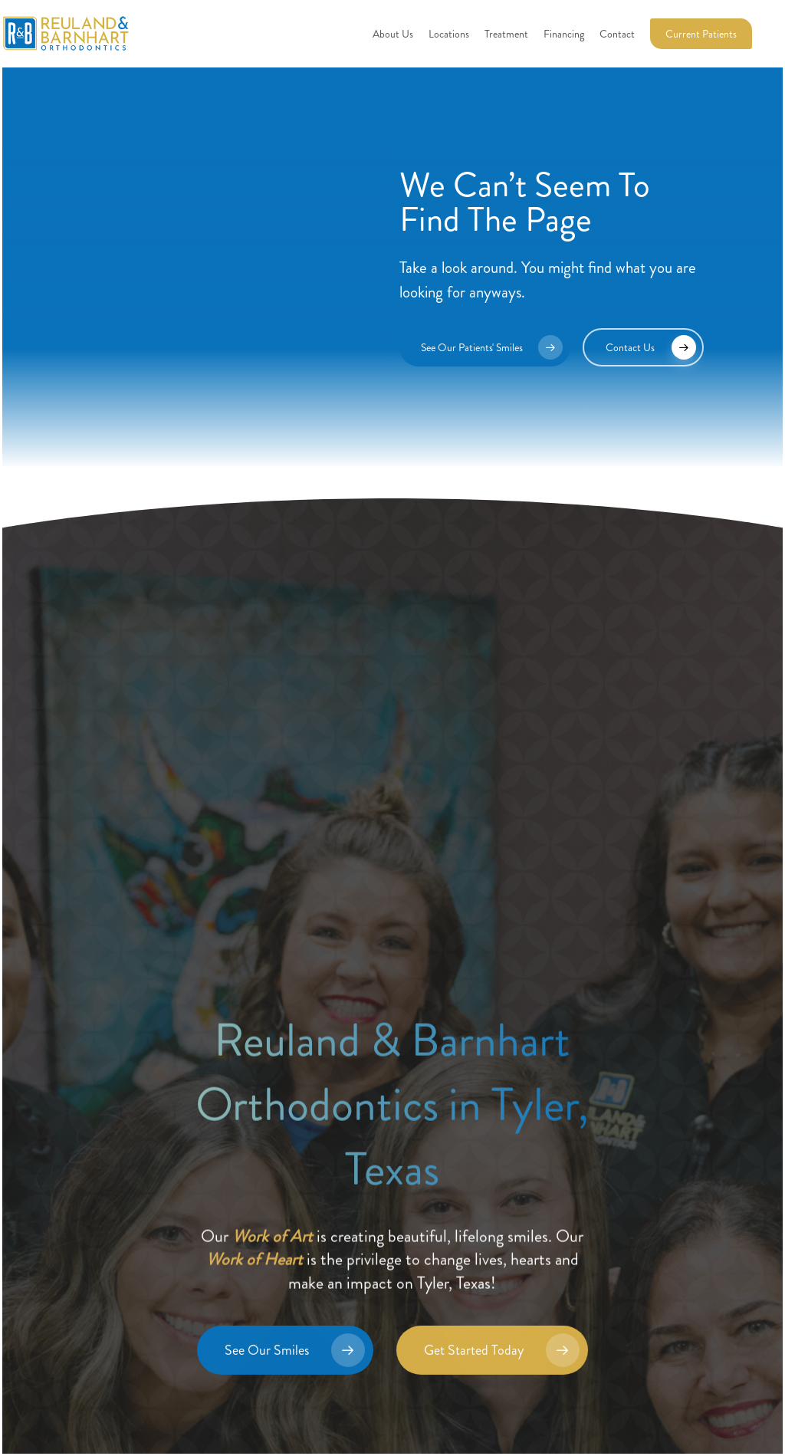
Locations (449, 33)
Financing (564, 33)
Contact (617, 33)
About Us (393, 33)
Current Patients (701, 33)
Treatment (506, 33)
